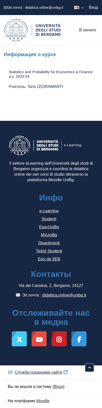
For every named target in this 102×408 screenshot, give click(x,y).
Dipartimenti (49, 243)
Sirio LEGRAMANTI (45, 86)
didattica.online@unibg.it (44, 8)
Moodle (42, 401)
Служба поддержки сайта (38, 372)
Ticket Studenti (49, 251)
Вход (93, 7)
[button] (78, 7)
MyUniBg (49, 235)
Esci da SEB (49, 259)
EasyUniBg (49, 227)
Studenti (49, 219)
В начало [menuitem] (87, 30)
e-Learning (49, 211)
